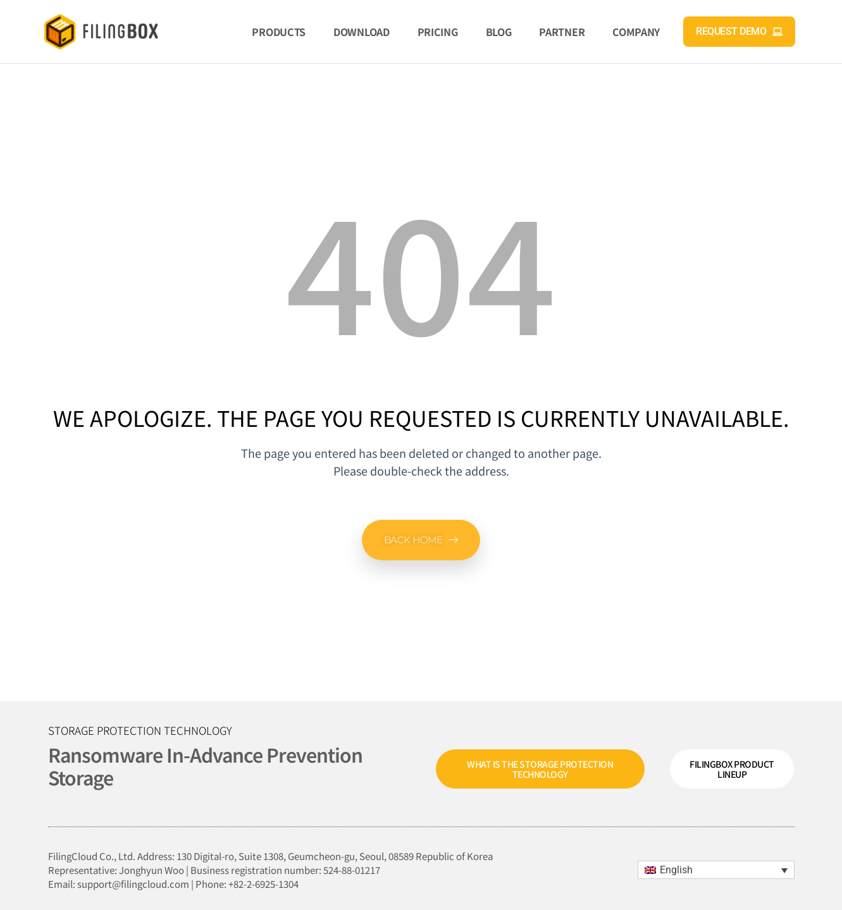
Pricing (438, 31)
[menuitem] (716, 870)
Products (279, 31)
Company (636, 31)
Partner (562, 31)
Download (361, 31)
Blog (499, 31)
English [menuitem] (676, 870)
